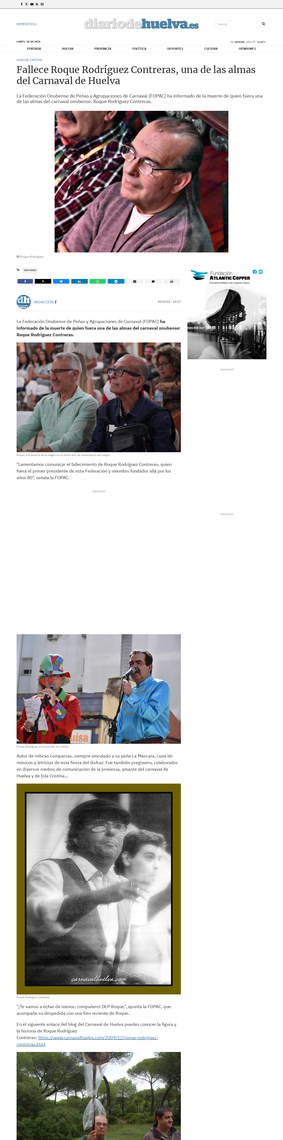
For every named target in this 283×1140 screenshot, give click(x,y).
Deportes (175, 49)
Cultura (211, 49)
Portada (34, 49)
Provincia (102, 49)
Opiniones (247, 49)
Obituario (30, 270)
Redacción (44, 302)
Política (139, 49)
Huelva (67, 49)
